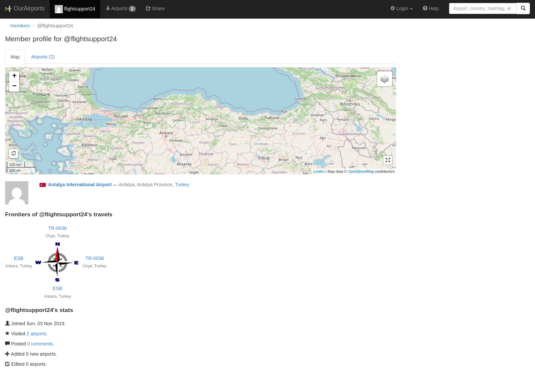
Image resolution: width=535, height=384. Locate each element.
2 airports (36, 333)
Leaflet (318, 171)
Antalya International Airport (80, 184)
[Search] (523, 8)
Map (15, 56)
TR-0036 (57, 228)
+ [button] (14, 76)
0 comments (40, 343)
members (20, 25)
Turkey (182, 184)
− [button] (14, 86)
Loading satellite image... (199, 120)
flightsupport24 (75, 9)
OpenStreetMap (361, 171)
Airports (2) (42, 56)
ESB (18, 258)
